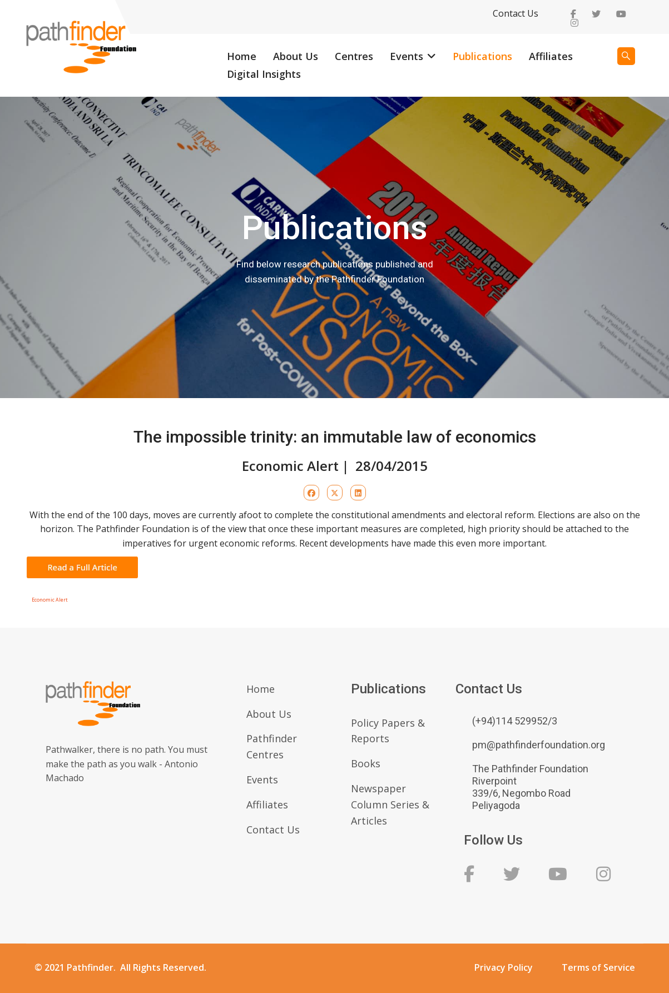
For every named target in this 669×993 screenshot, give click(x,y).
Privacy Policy (503, 967)
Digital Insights (264, 74)
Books (365, 763)
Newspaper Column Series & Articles (390, 804)
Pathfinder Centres (271, 746)
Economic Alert (49, 600)
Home (241, 56)
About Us (295, 56)
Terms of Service (598, 967)
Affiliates (551, 56)
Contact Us (515, 13)
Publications (482, 56)
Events (406, 56)
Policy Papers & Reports (388, 731)
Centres (354, 56)
